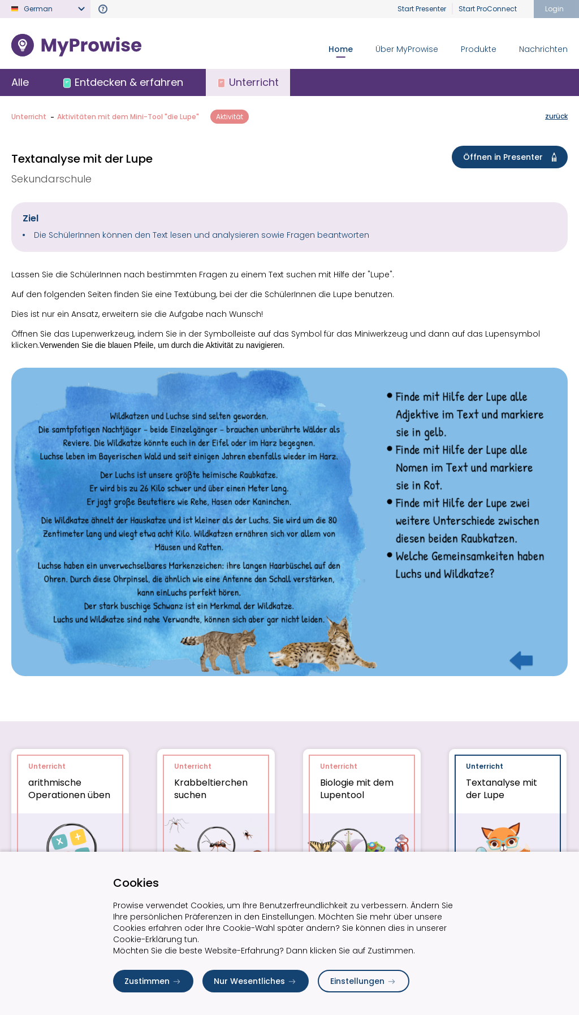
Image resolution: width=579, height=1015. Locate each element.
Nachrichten (543, 49)
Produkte (478, 49)
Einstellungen (363, 981)
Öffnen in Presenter (512, 157)
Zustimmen (153, 981)
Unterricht (28, 116)
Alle (20, 82)
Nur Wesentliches (255, 981)
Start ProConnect (488, 9)
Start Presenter (421, 9)
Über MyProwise (406, 49)
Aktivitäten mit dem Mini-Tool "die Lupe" (128, 116)
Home (341, 49)
